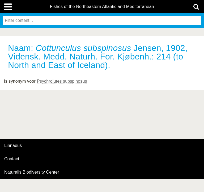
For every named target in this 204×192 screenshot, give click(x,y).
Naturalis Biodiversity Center (31, 172)
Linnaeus (13, 145)
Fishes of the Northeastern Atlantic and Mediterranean (102, 7)
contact (11, 159)
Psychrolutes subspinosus (62, 81)
